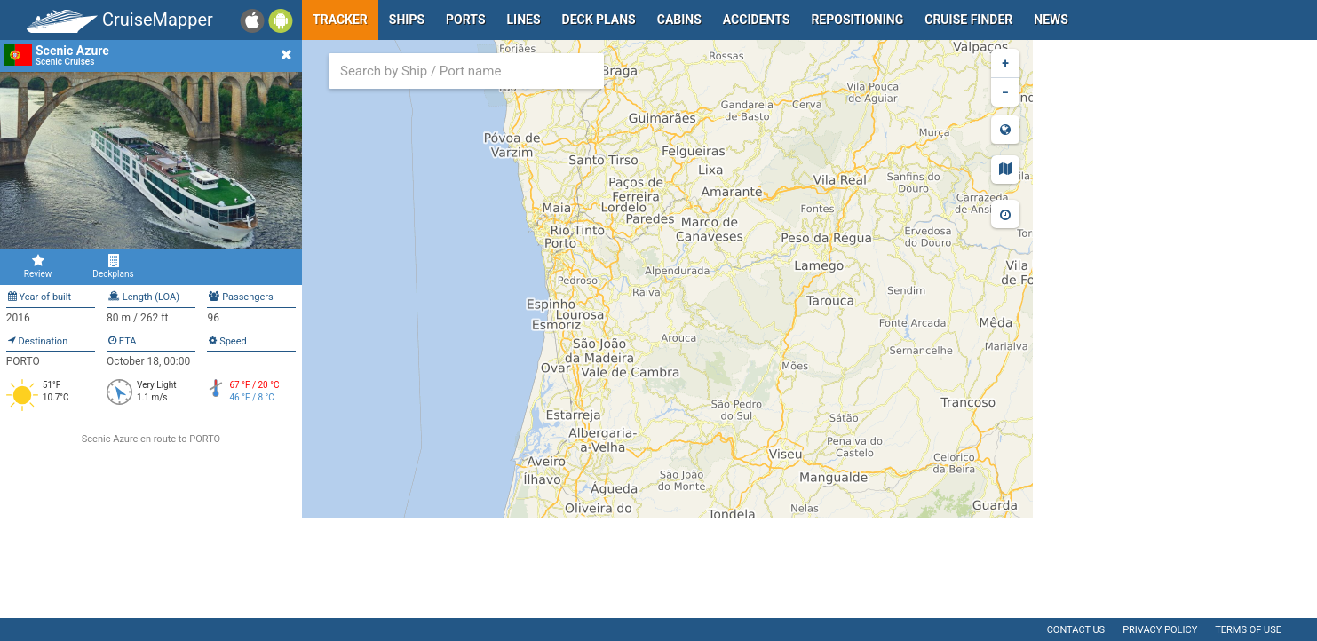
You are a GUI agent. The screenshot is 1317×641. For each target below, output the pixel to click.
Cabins (679, 19)
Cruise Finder (968, 19)
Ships (406, 19)
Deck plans (599, 19)
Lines (524, 19)
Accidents (756, 19)
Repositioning (857, 19)
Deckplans (113, 266)
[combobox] (466, 71)
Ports (465, 19)
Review (37, 266)
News (1051, 19)
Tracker (340, 19)
